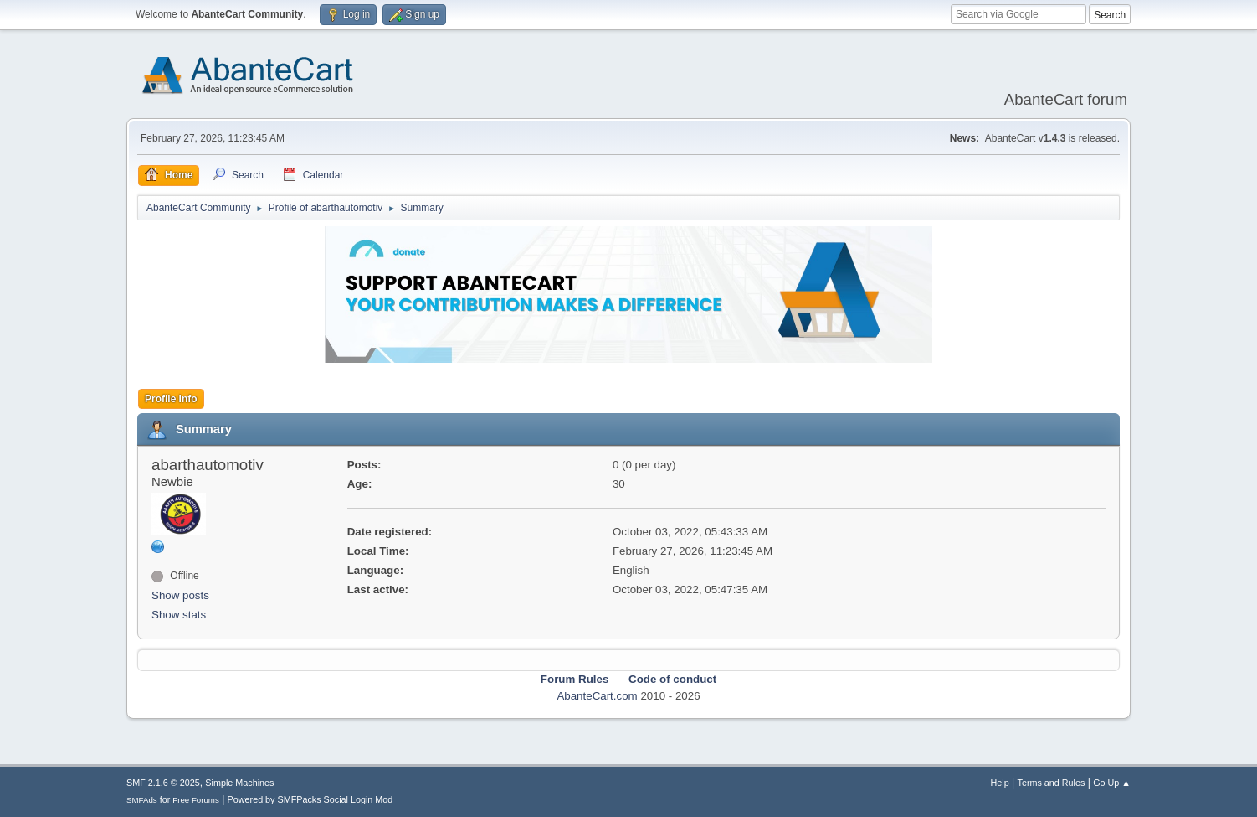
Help (1000, 783)
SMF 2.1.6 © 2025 (163, 783)
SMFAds (141, 799)
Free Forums (195, 799)
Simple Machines (239, 783)
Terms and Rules (1051, 783)
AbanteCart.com (597, 696)
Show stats (178, 614)
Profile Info (171, 399)
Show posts (180, 595)
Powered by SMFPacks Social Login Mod (310, 799)
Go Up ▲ (1112, 783)
